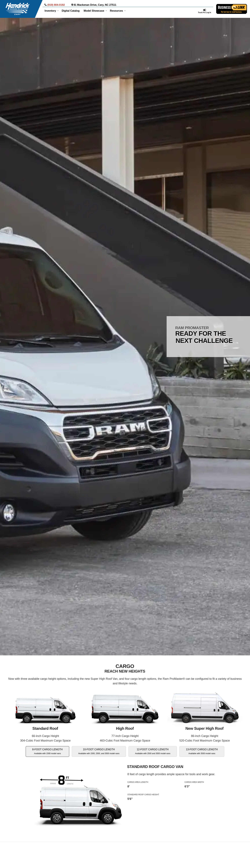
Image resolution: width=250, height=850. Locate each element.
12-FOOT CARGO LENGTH (152, 751)
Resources (118, 10)
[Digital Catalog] (71, 11)
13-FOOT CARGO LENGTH (202, 751)
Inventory (51, 10)
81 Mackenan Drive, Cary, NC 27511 (95, 5)
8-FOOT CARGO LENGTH (47, 751)
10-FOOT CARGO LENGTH (98, 751)
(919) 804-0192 (56, 5)
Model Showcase (95, 10)
